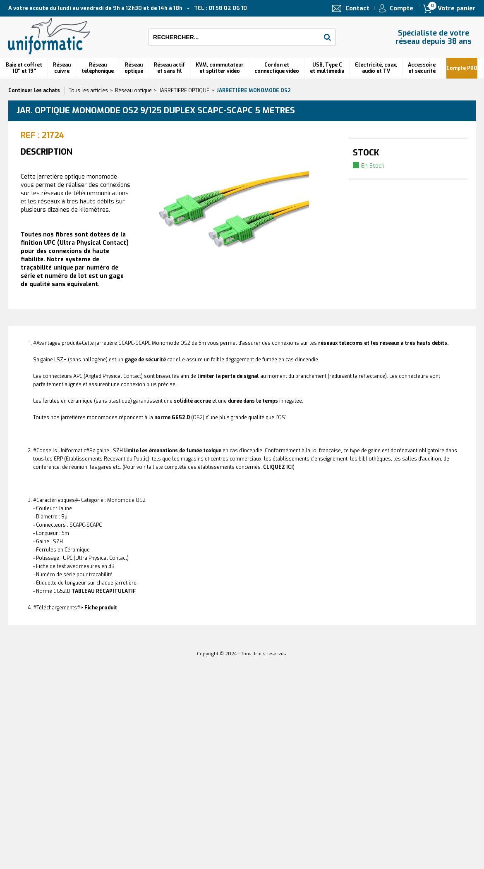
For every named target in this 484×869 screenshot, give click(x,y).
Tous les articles (88, 90)
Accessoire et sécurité (422, 68)
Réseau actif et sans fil (169, 68)
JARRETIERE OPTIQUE (184, 90)
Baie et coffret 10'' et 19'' (24, 68)
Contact (357, 8)
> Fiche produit (98, 607)
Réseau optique (133, 90)
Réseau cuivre (62, 68)
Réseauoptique (134, 68)
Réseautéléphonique (97, 68)
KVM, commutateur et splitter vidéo (220, 68)
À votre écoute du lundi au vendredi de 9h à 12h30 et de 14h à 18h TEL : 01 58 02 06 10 (127, 8)
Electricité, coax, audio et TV (376, 68)
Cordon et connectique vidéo (276, 68)
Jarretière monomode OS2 (253, 90)
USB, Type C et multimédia (327, 68)
